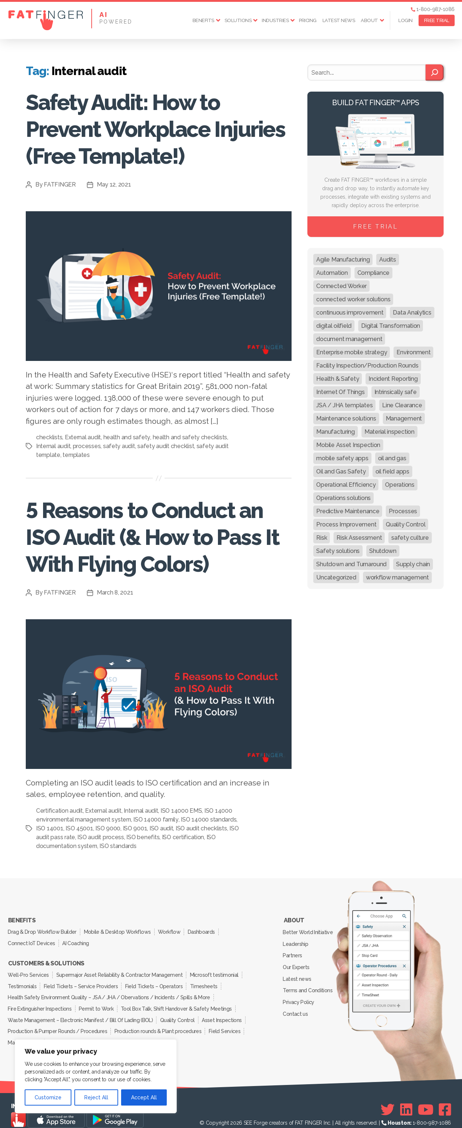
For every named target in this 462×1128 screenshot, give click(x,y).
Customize (48, 1097)
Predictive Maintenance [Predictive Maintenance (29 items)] (347, 511)
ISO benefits (182, 837)
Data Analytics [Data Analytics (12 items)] (412, 312)
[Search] (435, 72)
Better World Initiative (308, 931)
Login (405, 20)
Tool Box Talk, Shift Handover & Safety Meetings (179, 1001)
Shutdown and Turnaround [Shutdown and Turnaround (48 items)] (351, 564)
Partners (293, 952)
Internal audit (53, 446)
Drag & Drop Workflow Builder (42, 930)
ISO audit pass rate (89, 837)
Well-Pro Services (28, 970)
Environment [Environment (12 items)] (413, 352)
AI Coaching (77, 941)
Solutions (238, 20)
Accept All (144, 1097)
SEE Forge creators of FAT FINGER (283, 1112)
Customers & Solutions (46, 960)
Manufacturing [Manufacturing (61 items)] (335, 431)
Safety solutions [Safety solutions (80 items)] (338, 550)
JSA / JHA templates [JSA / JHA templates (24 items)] (344, 405)
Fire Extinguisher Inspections (40, 1001)
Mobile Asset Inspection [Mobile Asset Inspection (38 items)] (348, 444)
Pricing (308, 20)
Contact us (295, 1005)
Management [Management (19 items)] (404, 418)
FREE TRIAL (436, 20)
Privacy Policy (299, 995)
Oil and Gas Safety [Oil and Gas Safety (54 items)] (341, 471)
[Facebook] (445, 1099)
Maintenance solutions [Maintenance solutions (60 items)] (346, 418)
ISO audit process (140, 837)
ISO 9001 (163, 828)
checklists (49, 437)
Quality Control (178, 1012)
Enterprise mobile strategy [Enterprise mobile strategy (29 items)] (351, 352)
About (369, 20)
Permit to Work (98, 1001)
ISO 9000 (136, 828)
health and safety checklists (189, 437)
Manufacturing (24, 1032)
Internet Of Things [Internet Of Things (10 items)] (340, 392)
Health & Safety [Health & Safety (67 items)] (337, 378)
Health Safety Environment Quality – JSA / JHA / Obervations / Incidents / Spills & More (108, 991)
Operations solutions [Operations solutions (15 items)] (343, 497)
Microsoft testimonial (217, 970)
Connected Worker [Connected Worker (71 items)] (341, 286)
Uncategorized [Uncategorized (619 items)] (336, 577)
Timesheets (207, 981)
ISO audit (190, 828)
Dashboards (205, 930)
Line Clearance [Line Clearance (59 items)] (402, 405)
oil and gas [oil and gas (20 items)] (392, 458)
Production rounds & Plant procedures (159, 1022)
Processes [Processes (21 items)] (403, 511)
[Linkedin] (406, 1099)
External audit (83, 437)
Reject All (96, 1097)
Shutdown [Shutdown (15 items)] (382, 550)
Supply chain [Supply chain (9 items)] (413, 564)
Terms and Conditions (308, 984)
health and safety (126, 437)
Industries (275, 20)
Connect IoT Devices (31, 941)
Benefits (203, 20)
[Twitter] (388, 1099)
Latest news (338, 20)
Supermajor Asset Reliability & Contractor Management (121, 970)
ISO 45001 (108, 828)
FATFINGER (60, 184)
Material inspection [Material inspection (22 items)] (389, 431)
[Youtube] (426, 1099)
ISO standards (164, 846)
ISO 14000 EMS (181, 810)
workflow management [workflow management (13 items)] (397, 577)
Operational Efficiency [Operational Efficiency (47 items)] (345, 484)
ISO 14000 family (159, 819)
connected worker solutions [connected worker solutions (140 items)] (353, 299)
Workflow (172, 930)
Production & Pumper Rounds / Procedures (57, 1022)
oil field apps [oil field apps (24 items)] (392, 471)
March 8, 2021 (115, 592)
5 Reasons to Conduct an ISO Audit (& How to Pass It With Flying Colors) (156, 536)
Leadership (295, 941)
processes (87, 446)
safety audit (119, 446)
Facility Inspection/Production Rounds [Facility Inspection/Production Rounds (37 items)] (367, 365)
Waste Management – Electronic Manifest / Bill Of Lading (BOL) (80, 1012)
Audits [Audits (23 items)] (387, 259)
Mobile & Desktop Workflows (118, 930)
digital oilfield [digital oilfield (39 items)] (334, 325)
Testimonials (22, 981)
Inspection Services (72, 1032)
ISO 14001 (78, 828)
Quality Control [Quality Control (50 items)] (405, 524)
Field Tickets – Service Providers (82, 981)
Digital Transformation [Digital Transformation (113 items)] (390, 325)
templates (77, 454)
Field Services (227, 1022)
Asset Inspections (224, 1012)
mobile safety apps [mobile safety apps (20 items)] (342, 458)
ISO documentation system (106, 846)
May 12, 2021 (114, 184)
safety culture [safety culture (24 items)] (410, 537)
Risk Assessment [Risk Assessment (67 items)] (359, 537)
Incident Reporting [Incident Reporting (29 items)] (392, 378)
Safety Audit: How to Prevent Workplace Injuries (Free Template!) (153, 128)
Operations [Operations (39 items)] (399, 484)
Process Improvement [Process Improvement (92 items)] (346, 524)
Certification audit (59, 810)
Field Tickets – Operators (156, 981)
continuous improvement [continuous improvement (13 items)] (349, 312)
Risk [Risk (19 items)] (321, 537)
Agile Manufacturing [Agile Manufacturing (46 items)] (343, 259)
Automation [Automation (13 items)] (332, 272)
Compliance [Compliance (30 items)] (373, 272)
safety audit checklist (165, 446)
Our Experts (296, 963)
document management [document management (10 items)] (349, 339)
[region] (96, 1076)
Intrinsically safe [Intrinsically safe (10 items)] (395, 392)
